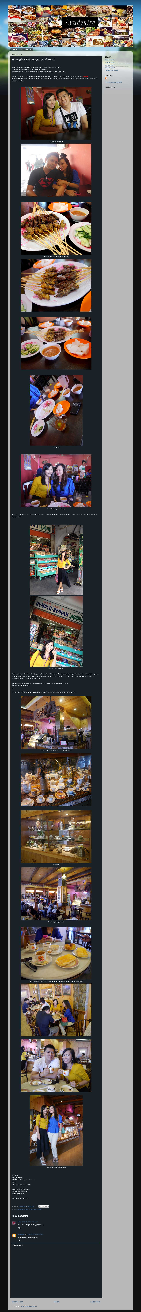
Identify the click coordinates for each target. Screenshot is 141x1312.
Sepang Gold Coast (111, 70)
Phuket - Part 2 (110, 68)
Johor (31, 1209)
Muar (35, 1209)
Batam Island (109, 60)
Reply (19, 1228)
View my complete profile (113, 82)
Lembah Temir (110, 62)
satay (39, 1209)
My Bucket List (26, 49)
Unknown (21, 1234)
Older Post (95, 1302)
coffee (26, 1209)
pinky (19, 1222)
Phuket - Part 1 (110, 65)
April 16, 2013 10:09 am (30, 1222)
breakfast (20, 1209)
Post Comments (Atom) (29, 1306)
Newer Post (17, 1302)
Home (15, 49)
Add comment (18, 1245)
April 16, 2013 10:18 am (35, 1234)
